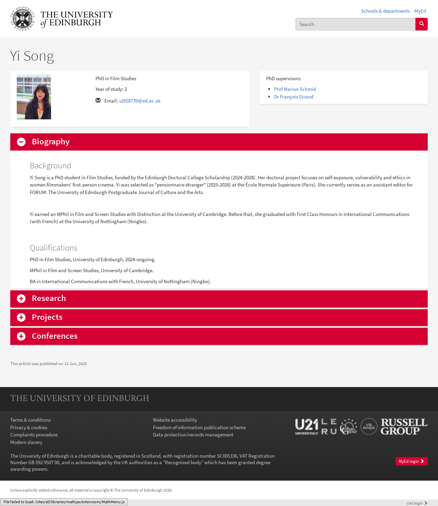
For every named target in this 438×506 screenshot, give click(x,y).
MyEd (420, 11)
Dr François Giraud (293, 96)
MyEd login (411, 461)
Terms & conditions (30, 420)
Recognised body (183, 462)
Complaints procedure (33, 434)
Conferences (55, 336)
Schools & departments (385, 11)
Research (49, 298)
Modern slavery (26, 442)
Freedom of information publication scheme (199, 427)
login (417, 503)
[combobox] (355, 24)
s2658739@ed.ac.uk (139, 100)
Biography (50, 142)
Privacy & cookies (28, 427)
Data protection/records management (193, 434)
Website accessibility (175, 420)
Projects (47, 317)
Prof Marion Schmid (295, 89)
